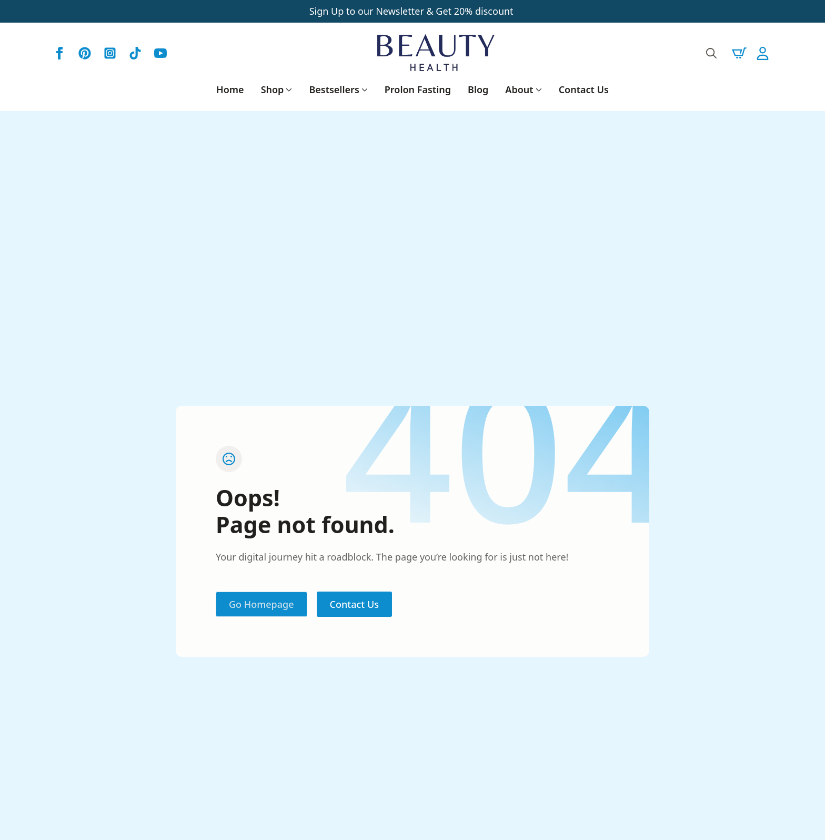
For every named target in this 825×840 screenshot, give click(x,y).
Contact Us (584, 89)
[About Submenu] (538, 89)
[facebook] (59, 53)
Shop (272, 89)
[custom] (84, 53)
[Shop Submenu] (288, 89)
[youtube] (160, 53)
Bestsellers (334, 89)
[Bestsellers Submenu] (363, 89)
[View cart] (739, 53)
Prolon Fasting (418, 89)
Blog (478, 89)
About (519, 89)
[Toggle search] (711, 53)
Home (230, 89)
